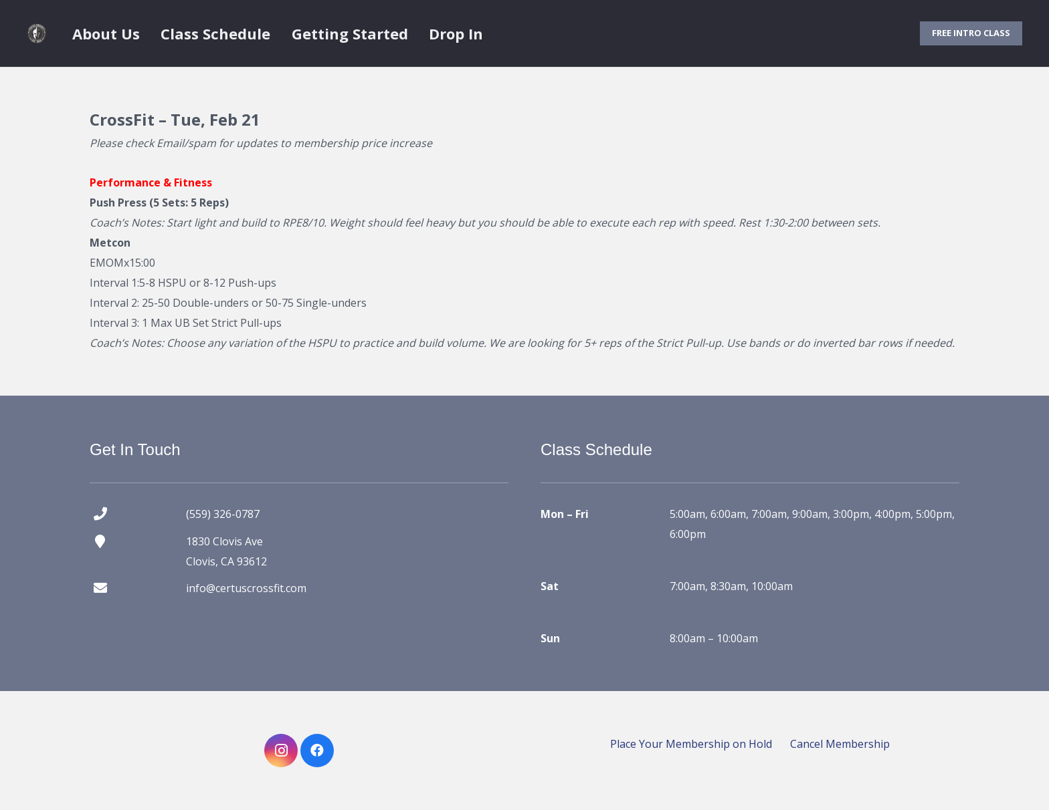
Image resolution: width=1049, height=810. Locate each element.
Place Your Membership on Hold (691, 743)
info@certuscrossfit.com (246, 588)
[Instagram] (281, 750)
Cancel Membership (840, 743)
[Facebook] (317, 750)
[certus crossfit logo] (37, 33)
